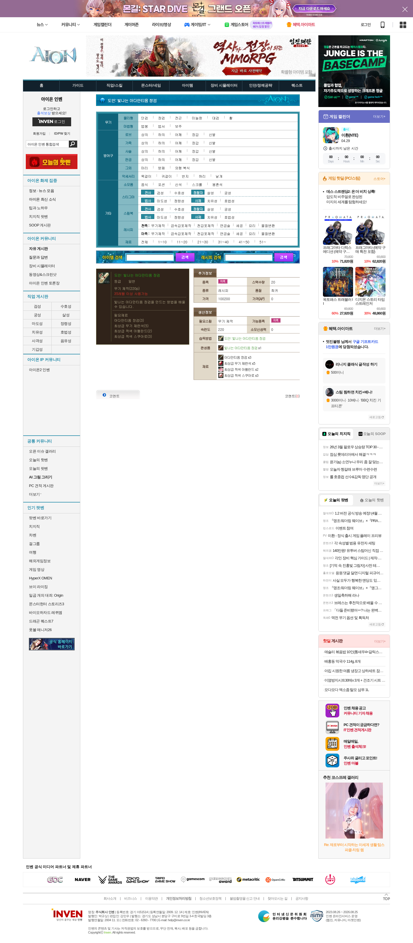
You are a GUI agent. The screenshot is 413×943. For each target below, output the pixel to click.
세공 (239, 225)
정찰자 (198, 192)
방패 (161, 167)
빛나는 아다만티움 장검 (240, 347)
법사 (148, 200)
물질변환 (268, 225)
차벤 (32, 535)
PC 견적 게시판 (41, 486)
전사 (148, 192)
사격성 (37, 341)
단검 (144, 117)
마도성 (37, 323)
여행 (32, 552)
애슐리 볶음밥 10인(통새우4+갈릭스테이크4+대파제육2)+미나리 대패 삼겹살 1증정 (354, 652)
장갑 (195, 134)
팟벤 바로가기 (40, 518)
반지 (185, 176)
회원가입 (39, 133)
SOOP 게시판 (40, 225)
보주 (178, 126)
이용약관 (151, 899)
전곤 (178, 117)
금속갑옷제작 (181, 225)
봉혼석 (217, 184)
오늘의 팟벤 (38, 468)
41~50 (244, 241)
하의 (161, 134)
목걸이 (146, 176)
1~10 (162, 241)
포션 (161, 184)
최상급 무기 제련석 (236, 363)
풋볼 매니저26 (40, 630)
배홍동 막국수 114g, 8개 (342, 661)
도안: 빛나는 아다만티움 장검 (242, 338)
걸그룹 (34, 544)
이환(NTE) (349, 135)
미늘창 (197, 117)
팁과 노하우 (38, 208)
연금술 (225, 225)
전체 (144, 241)
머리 (144, 167)
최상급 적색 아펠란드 (238, 369)
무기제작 (158, 225)
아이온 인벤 (51, 99)
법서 (161, 126)
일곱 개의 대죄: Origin (46, 595)
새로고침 (375, 417)
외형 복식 (182, 167)
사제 (198, 200)
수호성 (66, 306)
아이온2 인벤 (39, 370)
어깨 (178, 134)
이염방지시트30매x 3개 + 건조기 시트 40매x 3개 (354, 680)
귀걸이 (166, 176)
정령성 (66, 323)
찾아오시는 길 (277, 899)
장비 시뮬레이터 (42, 266)
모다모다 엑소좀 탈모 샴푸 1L (346, 690)
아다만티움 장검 (234, 357)
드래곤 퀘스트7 (41, 621)
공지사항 (301, 899)
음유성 (66, 341)
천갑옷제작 (205, 225)
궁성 (37, 315)
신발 (212, 134)
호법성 (66, 332)
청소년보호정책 (210, 899)
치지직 (34, 526)
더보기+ (379, 116)
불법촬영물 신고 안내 (245, 899)
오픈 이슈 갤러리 (42, 451)
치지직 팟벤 (38, 216)
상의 (144, 134)
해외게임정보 (39, 561)
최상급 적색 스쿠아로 (238, 375)
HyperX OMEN (40, 578)
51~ (263, 241)
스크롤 (197, 184)
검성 (37, 306)
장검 (161, 117)
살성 (65, 315)
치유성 (37, 332)
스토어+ (379, 179)
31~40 (223, 241)
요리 (252, 225)
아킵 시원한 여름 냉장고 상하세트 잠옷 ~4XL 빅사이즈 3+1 (354, 671)
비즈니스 (130, 899)
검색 (73, 144)
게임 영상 (36, 569)
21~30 (202, 241)
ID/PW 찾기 (62, 133)
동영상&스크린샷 (43, 274)
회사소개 (110, 899)
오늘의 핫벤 (38, 460)
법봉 (144, 126)
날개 (219, 176)
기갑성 (37, 349)
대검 (215, 117)
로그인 (366, 24)
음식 (144, 184)
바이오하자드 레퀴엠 (45, 612)
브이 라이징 (38, 587)
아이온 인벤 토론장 (44, 283)
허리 (202, 176)
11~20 (182, 241)
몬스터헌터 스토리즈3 (46, 604)
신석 (178, 184)
